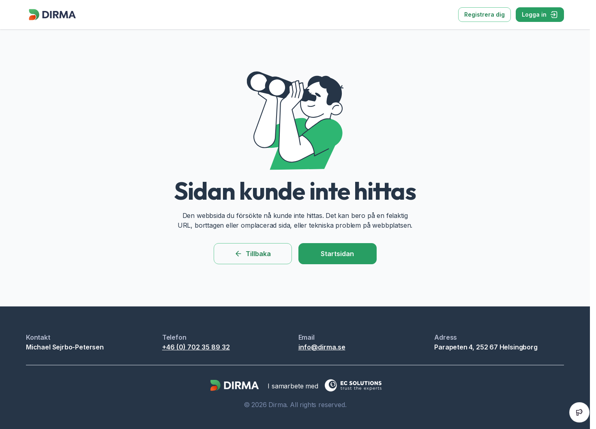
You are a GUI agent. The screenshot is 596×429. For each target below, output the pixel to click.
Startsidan (337, 254)
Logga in (540, 15)
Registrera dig (484, 14)
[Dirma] (52, 20)
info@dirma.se (321, 347)
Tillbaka (252, 254)
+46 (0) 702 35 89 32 (196, 347)
